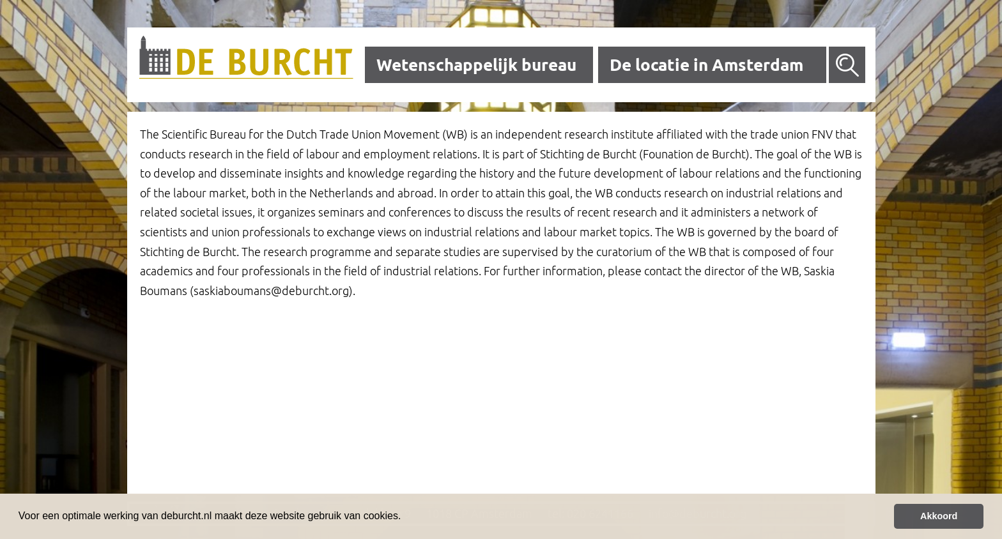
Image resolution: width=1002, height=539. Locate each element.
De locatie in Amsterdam (706, 65)
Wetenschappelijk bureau (476, 65)
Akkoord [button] (938, 516)
